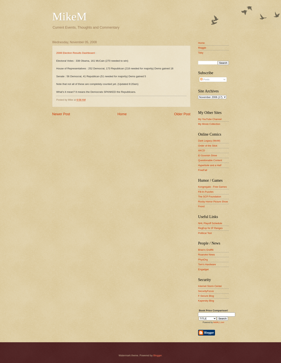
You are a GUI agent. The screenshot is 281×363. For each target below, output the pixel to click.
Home (122, 114)
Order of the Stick (207, 145)
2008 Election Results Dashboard (75, 52)
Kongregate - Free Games (212, 186)
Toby (200, 52)
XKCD (201, 150)
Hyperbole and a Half (209, 165)
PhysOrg (203, 259)
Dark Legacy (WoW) (209, 140)
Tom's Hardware (207, 264)
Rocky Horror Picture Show (213, 201)
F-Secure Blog (206, 295)
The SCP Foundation (209, 196)
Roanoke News (206, 254)
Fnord (201, 206)
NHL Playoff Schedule (210, 223)
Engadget (203, 269)
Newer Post (61, 114)
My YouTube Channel (210, 119)
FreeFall (202, 170)
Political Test (205, 233)
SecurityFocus (206, 291)
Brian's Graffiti (205, 249)
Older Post (182, 114)
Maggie (202, 47)
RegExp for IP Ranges (210, 228)
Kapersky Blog (206, 300)
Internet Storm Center (210, 286)
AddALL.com (218, 322)
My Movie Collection (209, 124)
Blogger (157, 355)
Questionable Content (210, 160)
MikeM (69, 16)
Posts (204, 79)
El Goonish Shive (207, 155)
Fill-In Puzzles (205, 191)
